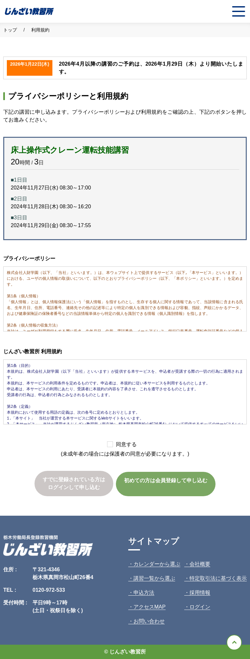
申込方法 (143, 592)
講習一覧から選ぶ (154, 578)
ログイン (199, 607)
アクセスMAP (149, 607)
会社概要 (199, 564)
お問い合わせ (149, 621)
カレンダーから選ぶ (156, 564)
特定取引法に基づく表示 (218, 578)
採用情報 (199, 592)
